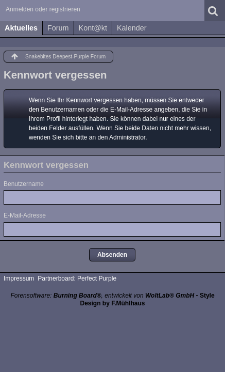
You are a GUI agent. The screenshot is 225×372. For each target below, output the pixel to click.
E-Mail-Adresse (25, 215)
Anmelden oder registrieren (43, 9)
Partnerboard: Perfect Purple (77, 278)
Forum (58, 28)
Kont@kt (93, 28)
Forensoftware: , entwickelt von (102, 295)
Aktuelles (21, 28)
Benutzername (24, 184)
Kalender (132, 28)
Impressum (19, 278)
